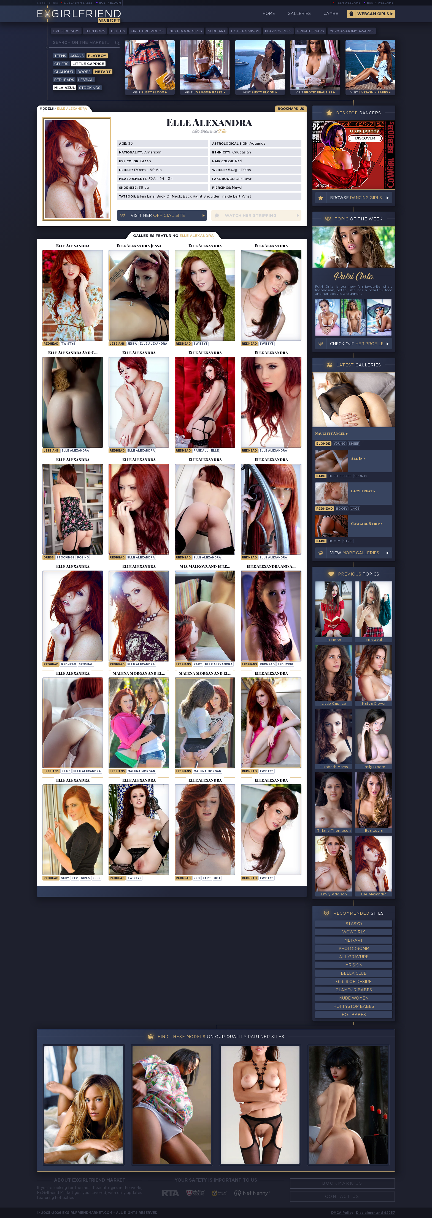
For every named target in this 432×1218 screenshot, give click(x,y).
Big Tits (118, 31)
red (196, 878)
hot (217, 878)
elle (215, 451)
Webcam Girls (373, 14)
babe (320, 476)
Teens (60, 56)
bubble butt (340, 476)
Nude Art (216, 31)
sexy (65, 878)
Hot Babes (354, 1015)
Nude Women (353, 998)
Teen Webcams (348, 3)
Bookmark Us (291, 108)
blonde (323, 443)
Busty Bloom (110, 3)
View (354, 553)
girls (85, 878)
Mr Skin (353, 965)
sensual (86, 664)
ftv (75, 878)
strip (347, 541)
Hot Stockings (245, 31)
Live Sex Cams (66, 31)
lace (355, 508)
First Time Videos (147, 31)
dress (49, 558)
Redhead (51, 344)
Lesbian (86, 80)
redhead (68, 664)
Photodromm (354, 948)
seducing (285, 664)
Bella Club (354, 973)
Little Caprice (88, 64)
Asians (77, 56)
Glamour (63, 72)
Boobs (84, 72)
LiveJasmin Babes (78, 3)
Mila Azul (64, 88)
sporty (360, 476)
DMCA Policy (342, 1212)
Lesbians (117, 344)
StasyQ (354, 924)
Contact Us (342, 1196)
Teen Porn (95, 31)
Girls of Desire (354, 982)
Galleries (299, 13)
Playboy (97, 56)
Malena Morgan (141, 771)
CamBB (331, 13)
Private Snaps (310, 31)
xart (198, 664)
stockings (65, 558)
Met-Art (353, 940)
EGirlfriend (78, 14)
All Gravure (354, 957)
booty (341, 508)
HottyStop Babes (353, 1006)
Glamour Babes (354, 990)
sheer (354, 443)
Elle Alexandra (153, 344)
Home (269, 13)
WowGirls (354, 932)
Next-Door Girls (185, 31)
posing (83, 558)
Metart (103, 72)
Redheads (64, 80)
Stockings (89, 88)
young (339, 443)
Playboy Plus (278, 31)
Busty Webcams (380, 3)
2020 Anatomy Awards (352, 31)
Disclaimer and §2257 (375, 1212)
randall (200, 451)
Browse (356, 198)
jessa (132, 344)
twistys (68, 344)
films (66, 771)
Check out (357, 344)
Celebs (61, 64)
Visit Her (158, 215)
